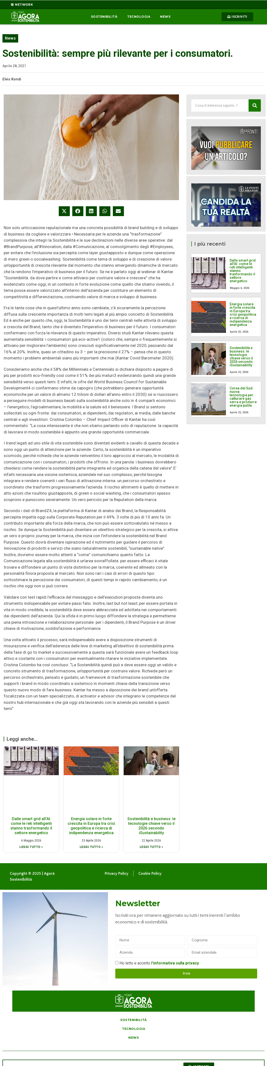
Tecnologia (138, 16)
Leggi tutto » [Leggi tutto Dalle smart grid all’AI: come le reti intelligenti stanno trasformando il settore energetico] (31, 847)
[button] (64, 211)
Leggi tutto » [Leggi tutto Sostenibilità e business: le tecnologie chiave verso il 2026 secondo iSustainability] (151, 847)
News (165, 16)
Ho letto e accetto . (159, 963)
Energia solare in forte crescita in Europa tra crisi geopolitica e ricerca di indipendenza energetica (91, 825)
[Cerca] (255, 105)
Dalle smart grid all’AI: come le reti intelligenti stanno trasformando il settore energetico (31, 825)
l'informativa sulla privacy (175, 963)
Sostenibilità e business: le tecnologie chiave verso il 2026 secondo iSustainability (151, 825)
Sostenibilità (104, 16)
